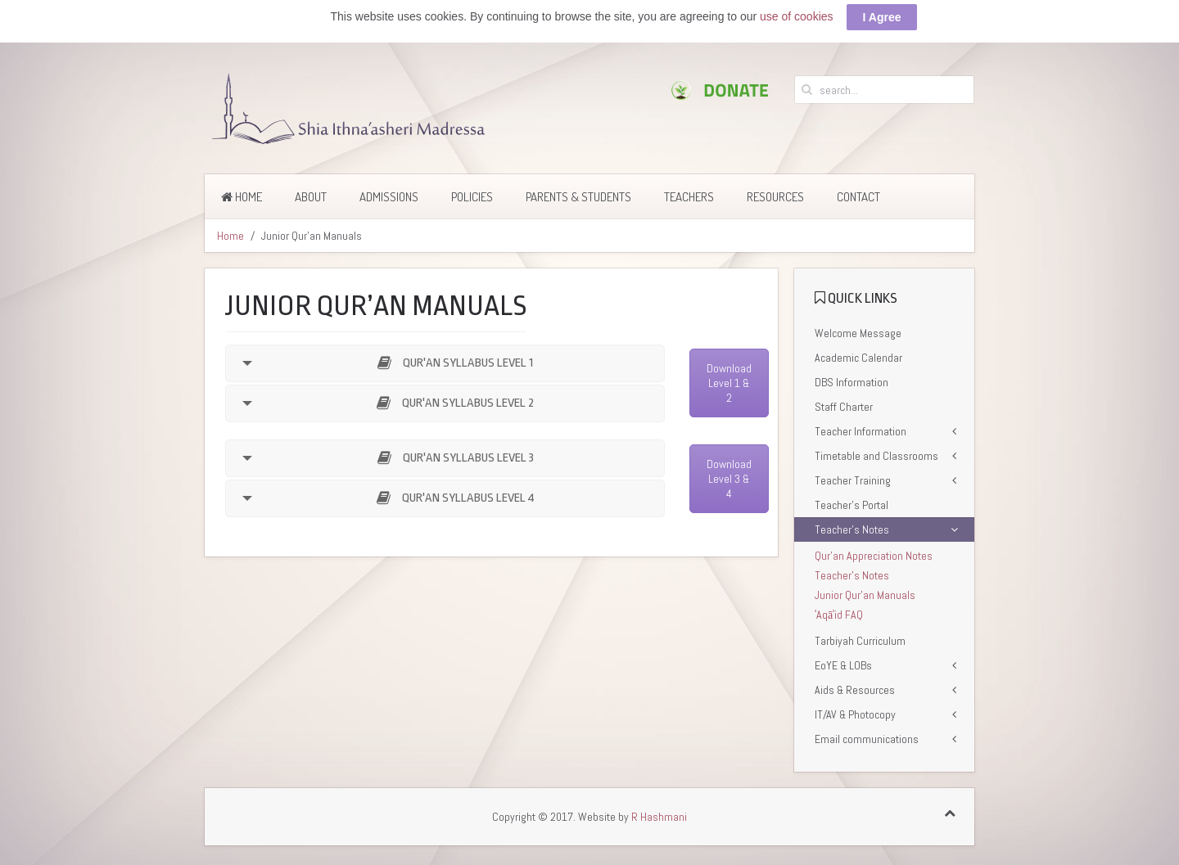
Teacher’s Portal (851, 505)
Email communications (867, 739)
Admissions (388, 197)
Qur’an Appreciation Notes (874, 555)
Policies (472, 197)
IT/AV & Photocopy (855, 714)
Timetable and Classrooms (876, 455)
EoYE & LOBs (843, 665)
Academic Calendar (858, 357)
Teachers (689, 197)
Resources (775, 197)
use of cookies (796, 16)
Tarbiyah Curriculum (860, 640)
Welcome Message (858, 333)
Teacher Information (860, 431)
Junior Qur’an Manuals (865, 595)
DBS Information (851, 382)
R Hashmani (659, 816)
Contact (858, 197)
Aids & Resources (855, 690)
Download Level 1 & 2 (729, 383)
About (311, 197)
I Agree (882, 17)
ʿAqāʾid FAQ (839, 614)
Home (241, 197)
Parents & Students (578, 197)
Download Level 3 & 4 (729, 479)
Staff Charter (844, 406)
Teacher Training (853, 480)
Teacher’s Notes (852, 529)
